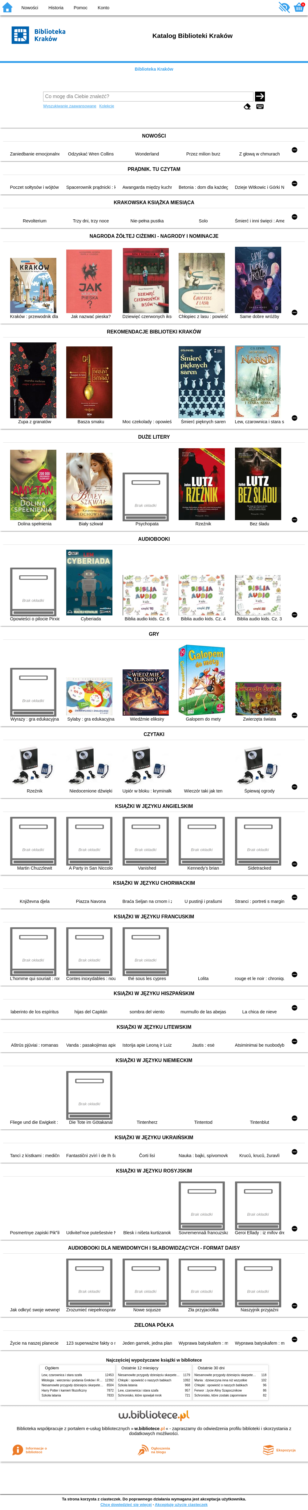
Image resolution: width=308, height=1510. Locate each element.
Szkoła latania (51, 1395)
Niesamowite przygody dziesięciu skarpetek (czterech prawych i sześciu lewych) (97, 1385)
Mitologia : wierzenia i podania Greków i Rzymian (75, 1380)
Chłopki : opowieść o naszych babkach (144, 1380)
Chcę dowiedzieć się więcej (126, 1504)
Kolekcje (106, 106)
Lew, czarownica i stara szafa (62, 1375)
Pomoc (80, 7)
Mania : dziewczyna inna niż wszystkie (220, 1380)
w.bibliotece (149, 1428)
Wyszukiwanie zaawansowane (69, 106)
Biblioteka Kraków (154, 69)
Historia (55, 7)
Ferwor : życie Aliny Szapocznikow (218, 1390)
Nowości (30, 7)
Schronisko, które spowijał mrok (140, 1395)
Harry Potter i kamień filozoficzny (64, 1390)
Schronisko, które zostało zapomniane (220, 1395)
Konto (103, 7)
